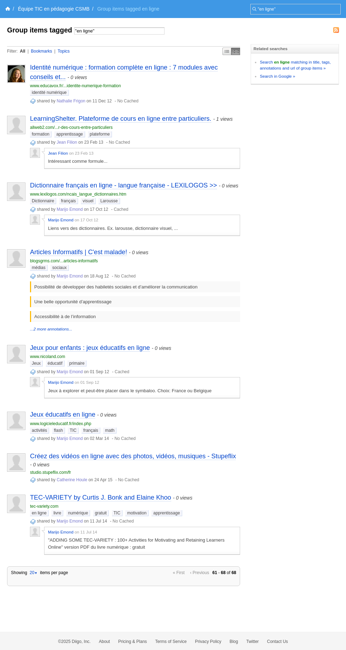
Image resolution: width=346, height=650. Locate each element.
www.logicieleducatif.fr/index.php (60, 423)
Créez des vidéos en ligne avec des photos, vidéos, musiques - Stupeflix (133, 456)
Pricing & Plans (132, 641)
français (68, 200)
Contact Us (277, 641)
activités (39, 430)
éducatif (55, 363)
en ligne (39, 513)
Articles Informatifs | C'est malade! (78, 252)
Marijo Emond (69, 209)
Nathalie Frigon (70, 101)
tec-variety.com (44, 506)
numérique (78, 513)
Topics (64, 51)
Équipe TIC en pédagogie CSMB (54, 9)
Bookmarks (41, 51)
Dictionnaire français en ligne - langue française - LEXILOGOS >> (123, 185)
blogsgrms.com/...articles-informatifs (64, 260)
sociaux (59, 267)
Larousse (109, 200)
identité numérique (49, 92)
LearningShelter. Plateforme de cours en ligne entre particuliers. (120, 118)
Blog (233, 641)
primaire (76, 363)
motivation (137, 513)
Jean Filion (66, 142)
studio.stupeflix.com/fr (50, 472)
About (104, 641)
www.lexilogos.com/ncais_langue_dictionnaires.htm (78, 194)
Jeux (36, 363)
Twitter (252, 641)
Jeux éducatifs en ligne (62, 414)
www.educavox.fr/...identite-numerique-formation (75, 85)
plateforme (100, 134)
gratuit (101, 513)
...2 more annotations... (51, 329)
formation (40, 134)
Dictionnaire (43, 200)
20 (33, 572)
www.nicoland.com (47, 356)
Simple (226, 51)
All (22, 51)
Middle (235, 51)
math (109, 430)
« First (179, 572)
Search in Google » (277, 76)
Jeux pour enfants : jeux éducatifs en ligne (90, 347)
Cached (121, 209)
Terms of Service (170, 641)
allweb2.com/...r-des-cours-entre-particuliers (71, 127)
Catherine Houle (71, 479)
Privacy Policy (208, 641)
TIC (73, 430)
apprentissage (69, 134)
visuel (88, 200)
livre (57, 513)
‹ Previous (199, 572)
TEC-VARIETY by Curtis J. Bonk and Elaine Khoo (100, 497)
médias (39, 267)
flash (58, 430)
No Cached (127, 101)
